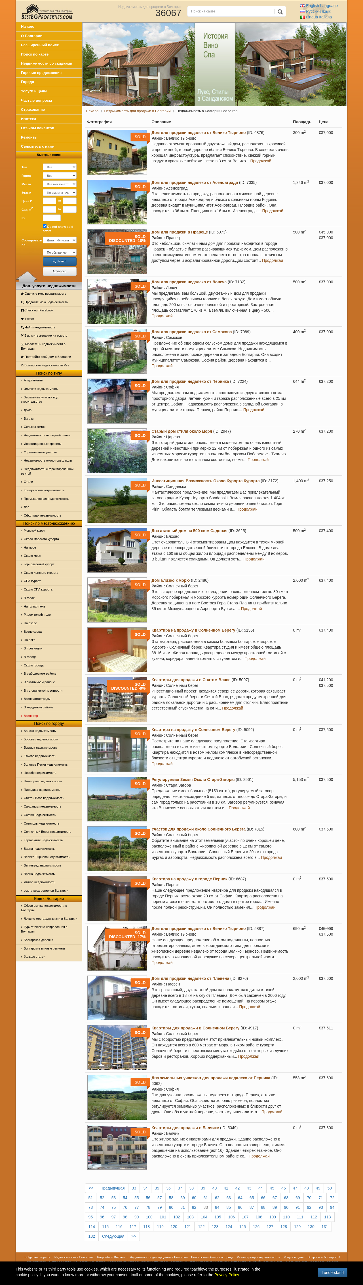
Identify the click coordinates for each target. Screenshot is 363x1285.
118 (146, 1226)
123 (215, 1226)
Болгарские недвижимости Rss (45, 365)
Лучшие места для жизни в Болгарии (50, 918)
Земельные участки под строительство (39, 399)
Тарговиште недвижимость (43, 840)
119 (160, 1226)
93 (320, 1207)
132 (91, 1236)
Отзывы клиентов (37, 128)
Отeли (28, 481)
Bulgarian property (37, 1257)
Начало (27, 26)
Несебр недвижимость (40, 772)
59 (182, 1197)
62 (217, 1197)
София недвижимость (40, 815)
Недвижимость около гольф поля (48, 460)
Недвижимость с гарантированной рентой (47, 471)
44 (260, 1188)
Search (60, 261)
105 (217, 1217)
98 (125, 1217)
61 (205, 1197)
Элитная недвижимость (41, 388)
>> (133, 1236)
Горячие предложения (41, 73)
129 (297, 1226)
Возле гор (31, 715)
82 (194, 1207)
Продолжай (260, 161)
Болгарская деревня (38, 940)
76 (125, 1207)
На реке (29, 640)
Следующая (113, 1236)
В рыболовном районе (40, 673)
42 (237, 1188)
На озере (30, 623)
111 (300, 1217)
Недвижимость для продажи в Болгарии (150, 7)
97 (113, 1217)
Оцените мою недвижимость (43, 293)
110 (286, 1217)
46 (283, 1188)
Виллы (28, 418)
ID (23, 218)
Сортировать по (30, 243)
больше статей (34, 956)
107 (245, 1217)
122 (201, 1226)
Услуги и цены (34, 91)
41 (226, 1188)
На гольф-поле (34, 606)
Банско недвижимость (40, 730)
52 (102, 1197)
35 (157, 1188)
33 (134, 1188)
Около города (34, 665)
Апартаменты (33, 380)
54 (125, 1197)
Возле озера (33, 631)
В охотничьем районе (39, 682)
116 (119, 1226)
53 (113, 1197)
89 (275, 1207)
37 (180, 1188)
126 (256, 1226)
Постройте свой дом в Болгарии (46, 356)
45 (272, 1188)
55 (136, 1197)
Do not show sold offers (58, 228)
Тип (24, 167)
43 (249, 1188)
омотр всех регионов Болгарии (46, 890)
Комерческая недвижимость (44, 490)
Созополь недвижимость (42, 823)
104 (204, 1217)
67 (275, 1197)
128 (283, 1226)
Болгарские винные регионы (44, 948)
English (319, 5)
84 (217, 1207)
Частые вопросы (36, 100)
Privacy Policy (226, 1275)
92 (309, 1207)
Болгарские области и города (212, 1257)
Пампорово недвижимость (43, 781)
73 (90, 1207)
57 (159, 1197)
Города (27, 82)
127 (270, 1226)
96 (102, 1217)
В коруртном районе (38, 707)
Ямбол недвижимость (39, 882)
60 (194, 1197)
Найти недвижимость (38, 327)
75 (113, 1207)
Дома (27, 410)
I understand (333, 1272)
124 (228, 1226)
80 (171, 1207)
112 (314, 1217)
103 (190, 1217)
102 (176, 1217)
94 (332, 1207)
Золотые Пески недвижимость (45, 764)
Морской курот (34, 530)
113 (327, 1217)
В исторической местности (43, 690)
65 (252, 1197)
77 (136, 1207)
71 (320, 1197)
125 (242, 1226)
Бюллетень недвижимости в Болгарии (43, 346)
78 (148, 1207)
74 (102, 1207)
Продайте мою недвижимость (44, 302)
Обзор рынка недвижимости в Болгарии (44, 908)
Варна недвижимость (39, 848)
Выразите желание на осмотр (44, 335)
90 (286, 1207)
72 (332, 1197)
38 (191, 1188)
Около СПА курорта (38, 589)
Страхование (33, 109)
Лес (26, 507)
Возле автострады (37, 698)
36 (168, 1188)
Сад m (27, 208)
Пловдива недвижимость (42, 789)
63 (229, 1197)
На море (30, 547)
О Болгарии (32, 36)
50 (329, 1188)
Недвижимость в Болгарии (73, 1257)
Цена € (27, 201)
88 (263, 1207)
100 (149, 1217)
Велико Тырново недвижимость (46, 857)
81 (182, 1207)
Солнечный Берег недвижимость (47, 831)
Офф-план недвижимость (42, 515)
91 (298, 1207)
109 (272, 1217)
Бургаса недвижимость (40, 747)
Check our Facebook (37, 310)
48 (306, 1188)
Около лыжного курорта (41, 572)
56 (148, 1197)
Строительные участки (40, 452)
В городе (30, 657)
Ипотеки (28, 119)
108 (259, 1217)
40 (214, 1188)
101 (163, 1217)
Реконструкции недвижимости (258, 1257)
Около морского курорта (41, 539)
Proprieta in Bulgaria (111, 1257)
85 (229, 1207)
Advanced (60, 271)
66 (263, 1197)
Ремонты (29, 137)
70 (309, 1197)
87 (252, 1207)
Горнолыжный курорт (39, 564)
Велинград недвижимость (42, 865)
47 (295, 1188)
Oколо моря (32, 555)
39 (203, 1188)
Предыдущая (112, 1188)
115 (105, 1226)
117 (133, 1226)
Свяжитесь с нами (37, 146)
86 (240, 1207)
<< (91, 1188)
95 (90, 1217)
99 (136, 1217)
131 (325, 1226)
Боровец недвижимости (41, 739)
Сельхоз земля (34, 426)
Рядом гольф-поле (37, 614)
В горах (29, 598)
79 (159, 1207)
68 (286, 1197)
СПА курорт (32, 581)
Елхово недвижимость (40, 756)
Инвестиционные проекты (42, 443)
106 (231, 1217)
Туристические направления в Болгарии (44, 929)
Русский (315, 11)
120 (174, 1226)
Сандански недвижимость (42, 806)
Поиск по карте (34, 54)
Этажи (26, 192)
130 (311, 1226)
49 (318, 1188)
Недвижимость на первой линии (47, 435)
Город (26, 175)
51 (90, 1197)
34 (145, 1188)
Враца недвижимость (39, 874)
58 (171, 1197)
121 (187, 1226)
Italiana (316, 17)
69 (298, 1197)
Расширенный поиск (40, 45)
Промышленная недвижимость (46, 498)
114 (91, 1226)
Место (26, 184)
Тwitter (27, 318)
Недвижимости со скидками (46, 63)
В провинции (33, 648)
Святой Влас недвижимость (44, 798)
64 (240, 1197)
